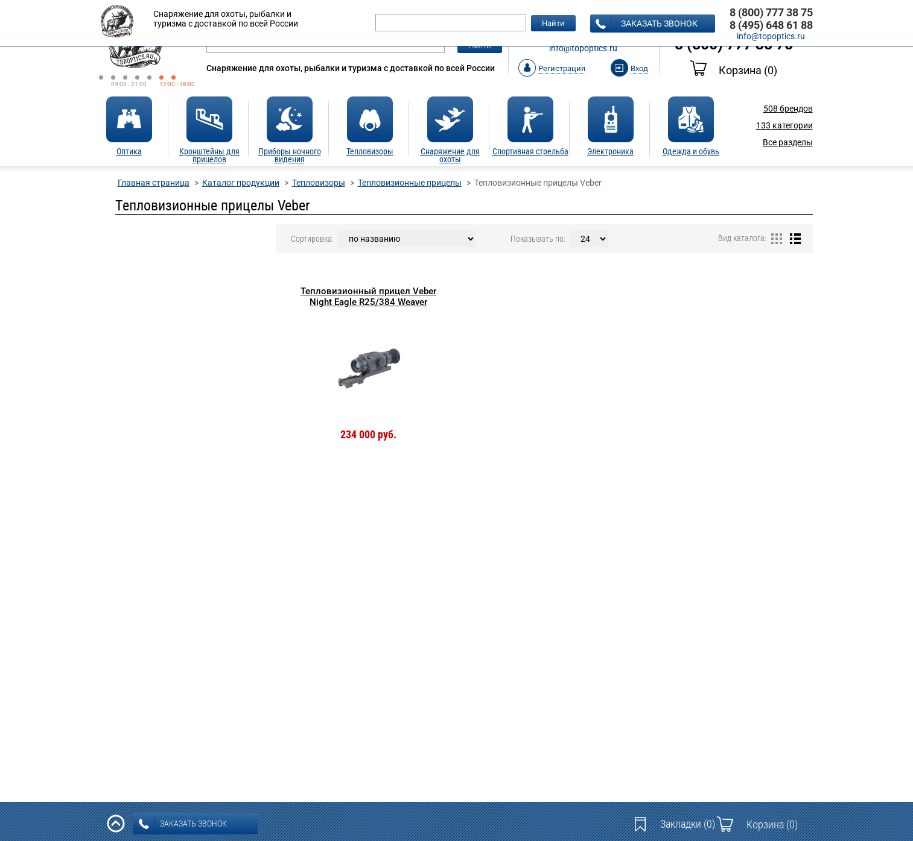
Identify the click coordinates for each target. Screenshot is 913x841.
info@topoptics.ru (583, 48)
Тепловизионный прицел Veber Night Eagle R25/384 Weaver (368, 296)
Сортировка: (312, 239)
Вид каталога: (742, 238)
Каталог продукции (240, 182)
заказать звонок (647, 24)
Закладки (687, 823)
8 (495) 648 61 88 (771, 25)
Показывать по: (538, 239)
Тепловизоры (318, 182)
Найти (553, 23)
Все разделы (788, 142)
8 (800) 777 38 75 (771, 12)
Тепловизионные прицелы (410, 182)
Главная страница (153, 182)
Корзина (733, 70)
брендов (788, 108)
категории (784, 125)
